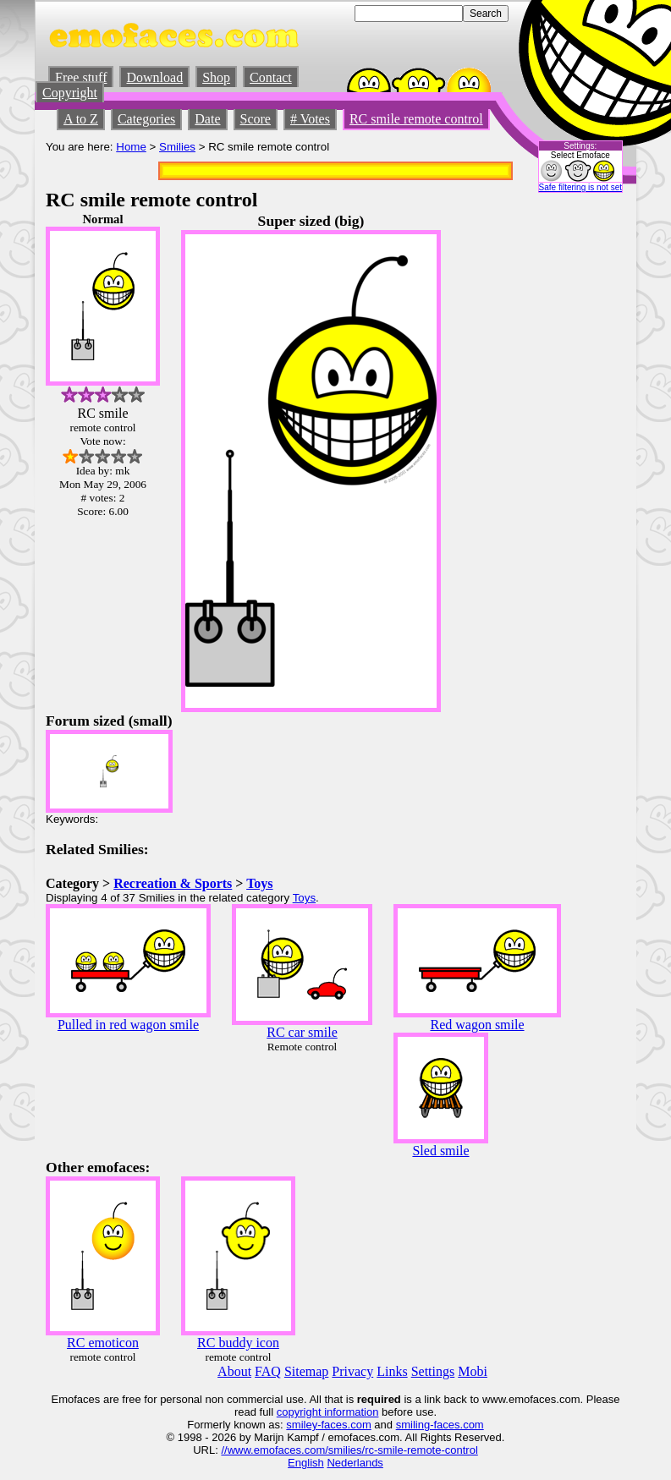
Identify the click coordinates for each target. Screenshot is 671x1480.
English (306, 1462)
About (234, 1371)
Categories (146, 119)
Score (255, 119)
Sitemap (306, 1371)
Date (207, 119)
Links (392, 1371)
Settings (433, 1371)
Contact (271, 77)
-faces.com (344, 1424)
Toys (259, 883)
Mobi (472, 1371)
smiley (301, 1424)
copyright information (328, 1412)
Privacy (352, 1371)
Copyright (69, 92)
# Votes (310, 119)
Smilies (177, 146)
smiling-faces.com (440, 1424)
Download (154, 77)
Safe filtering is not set (580, 187)
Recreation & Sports (172, 883)
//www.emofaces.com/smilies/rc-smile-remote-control (349, 1450)
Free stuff (81, 77)
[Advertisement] (574, 466)
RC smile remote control (416, 119)
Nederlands (355, 1462)
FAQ (268, 1371)
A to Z (80, 119)
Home (131, 146)
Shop (216, 77)
